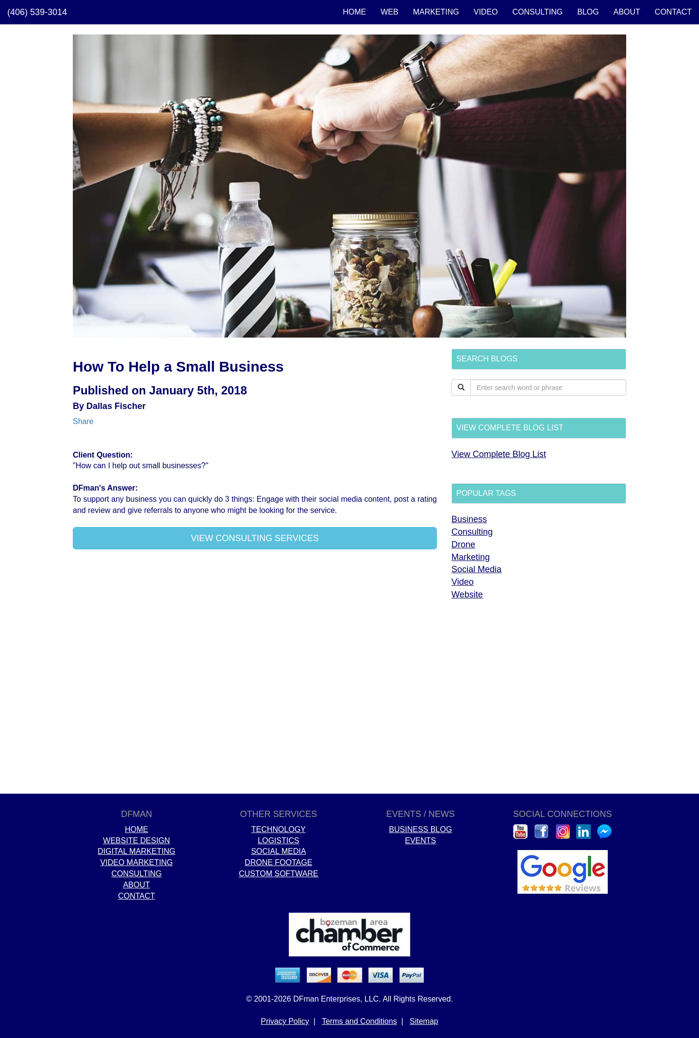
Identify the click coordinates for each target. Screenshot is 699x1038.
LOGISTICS (278, 840)
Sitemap (424, 1021)
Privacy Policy (285, 1021)
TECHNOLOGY (278, 829)
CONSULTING (538, 12)
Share (83, 421)
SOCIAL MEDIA (278, 851)
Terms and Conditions (359, 1021)
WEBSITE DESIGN (136, 840)
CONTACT (673, 12)
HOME (354, 12)
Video (462, 582)
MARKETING (436, 12)
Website (467, 594)
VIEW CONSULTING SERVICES (254, 538)
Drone (463, 544)
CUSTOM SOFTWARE (278, 873)
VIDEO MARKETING (136, 862)
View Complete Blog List (498, 454)
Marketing (470, 557)
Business (469, 519)
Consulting (472, 532)
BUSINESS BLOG (420, 829)
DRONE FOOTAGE (278, 862)
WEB (389, 12)
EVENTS (420, 840)
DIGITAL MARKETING (136, 851)
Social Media (476, 569)
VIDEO (486, 12)
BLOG (588, 12)
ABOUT (627, 12)
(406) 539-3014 (37, 12)
